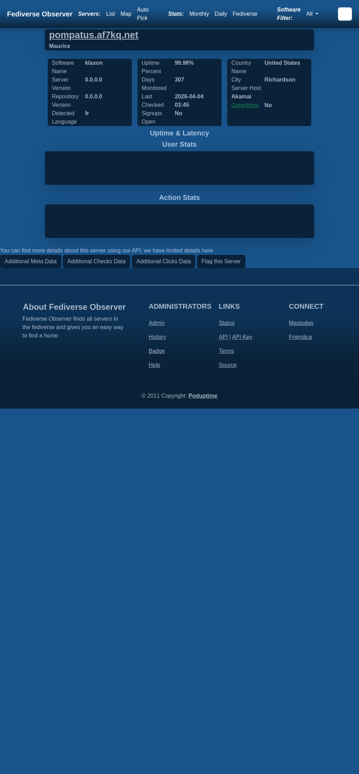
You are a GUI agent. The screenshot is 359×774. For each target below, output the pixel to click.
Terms (226, 716)
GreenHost (244, 105)
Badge (157, 716)
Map (126, 14)
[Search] (345, 14)
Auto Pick (143, 14)
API (223, 702)
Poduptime (202, 761)
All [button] (310, 14)
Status (227, 688)
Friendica (300, 702)
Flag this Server (221, 627)
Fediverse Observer (40, 14)
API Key (242, 702)
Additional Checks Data (96, 627)
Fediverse (245, 14)
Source (228, 730)
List (110, 14)
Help (154, 730)
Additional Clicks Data (163, 627)
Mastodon (301, 688)
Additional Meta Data (31, 627)
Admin (156, 688)
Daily (221, 14)
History (157, 702)
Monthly (199, 14)
